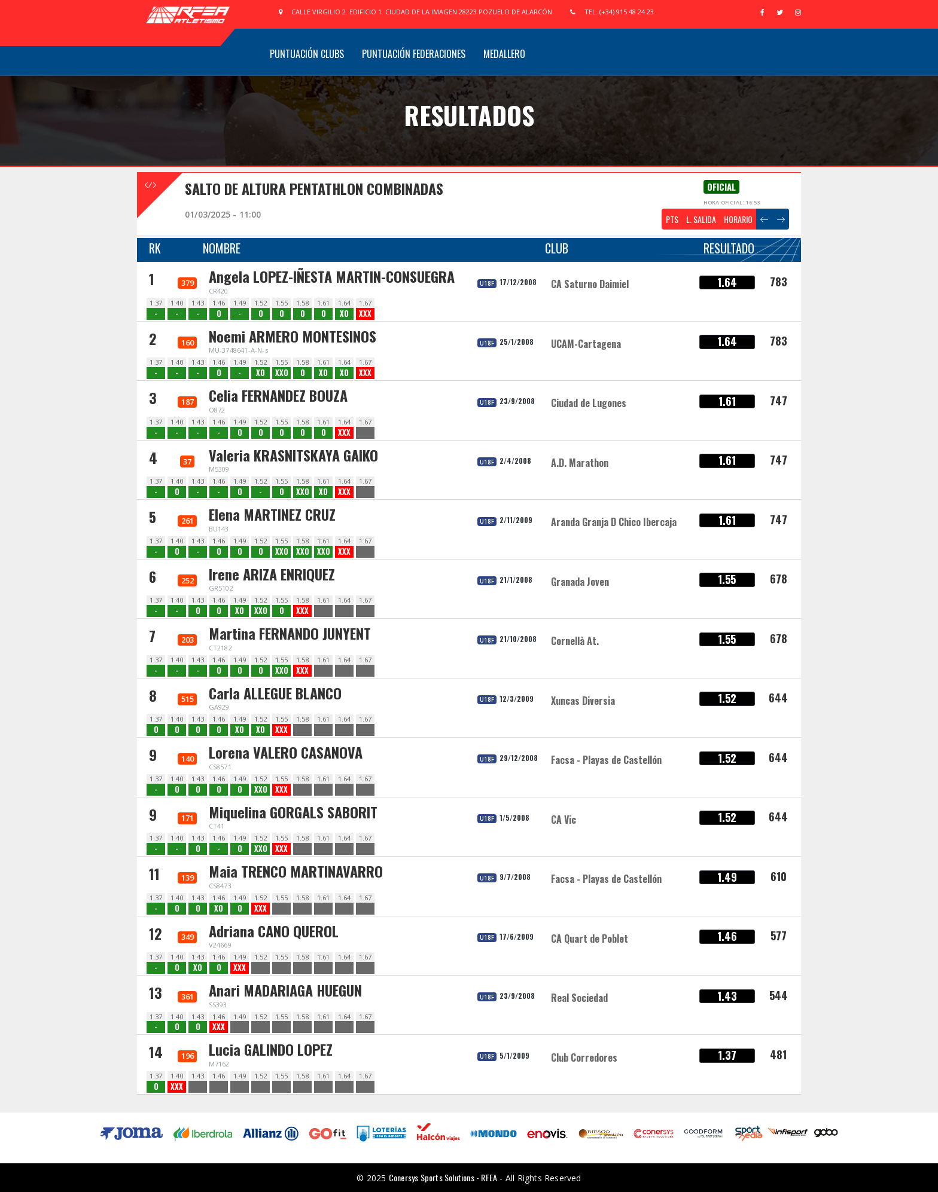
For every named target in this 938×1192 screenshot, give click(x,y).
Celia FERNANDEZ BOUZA (278, 395)
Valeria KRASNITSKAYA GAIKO (293, 455)
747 (778, 400)
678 (778, 578)
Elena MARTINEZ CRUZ (272, 514)
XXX (365, 313)
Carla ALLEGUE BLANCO (275, 693)
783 (778, 281)
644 (778, 697)
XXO (281, 372)
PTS (672, 219)
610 (778, 876)
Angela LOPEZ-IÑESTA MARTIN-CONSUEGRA (332, 276)
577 (778, 935)
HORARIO (738, 219)
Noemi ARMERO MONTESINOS (292, 336)
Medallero (504, 54)
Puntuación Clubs (307, 54)
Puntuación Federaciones (413, 54)
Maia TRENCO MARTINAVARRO (296, 871)
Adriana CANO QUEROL (274, 931)
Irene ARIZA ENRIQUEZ (272, 574)
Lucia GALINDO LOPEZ (271, 1049)
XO (344, 313)
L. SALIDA (701, 219)
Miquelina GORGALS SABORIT (293, 812)
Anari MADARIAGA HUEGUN (285, 990)
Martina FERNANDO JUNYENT (290, 633)
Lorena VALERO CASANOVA (286, 752)
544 (778, 995)
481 (778, 1054)
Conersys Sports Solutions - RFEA (443, 1177)
